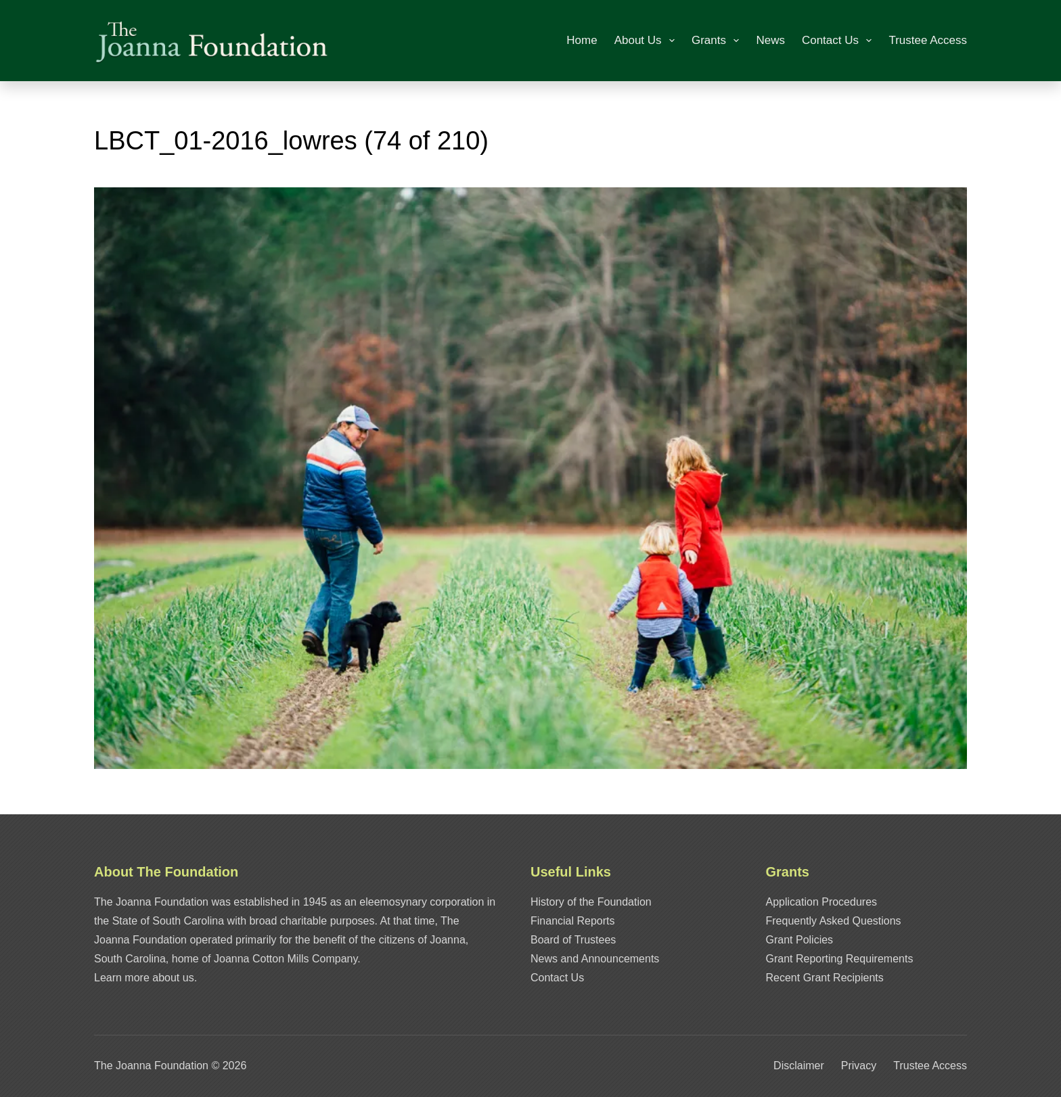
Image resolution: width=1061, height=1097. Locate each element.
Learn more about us (144, 977)
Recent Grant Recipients (825, 977)
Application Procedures (822, 902)
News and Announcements (594, 958)
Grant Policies (800, 940)
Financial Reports (572, 921)
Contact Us (839, 40)
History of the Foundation (591, 902)
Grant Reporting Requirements (839, 958)
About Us (647, 40)
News (770, 40)
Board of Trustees (573, 940)
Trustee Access (927, 40)
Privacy (858, 1065)
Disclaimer (798, 1065)
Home (581, 40)
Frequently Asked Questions (833, 921)
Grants (718, 40)
